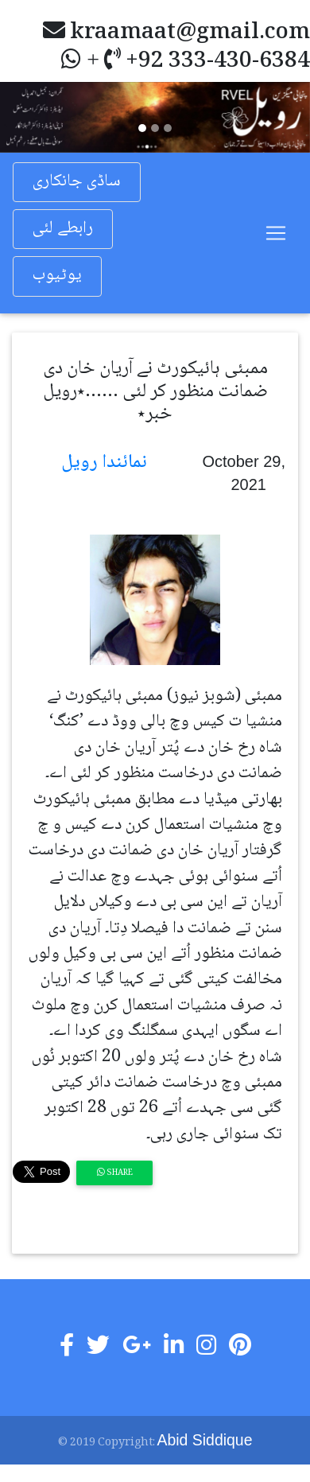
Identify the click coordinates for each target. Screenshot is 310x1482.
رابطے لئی (63, 228)
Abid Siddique (205, 1440)
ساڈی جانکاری (77, 181)
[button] (23, 117)
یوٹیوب (57, 275)
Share (115, 1173)
